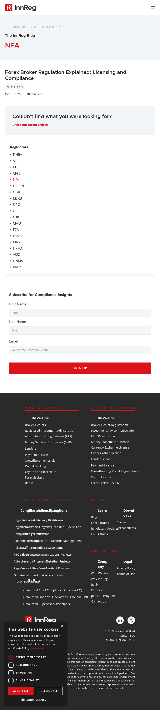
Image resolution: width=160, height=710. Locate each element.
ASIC (16, 254)
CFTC (17, 173)
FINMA (18, 261)
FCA (16, 229)
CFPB (17, 223)
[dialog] (35, 664)
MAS (16, 242)
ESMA (17, 236)
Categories (47, 27)
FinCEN (18, 186)
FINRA (17, 154)
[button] (35, 700)
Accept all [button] (21, 691)
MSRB (17, 198)
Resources (19, 27)
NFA (62, 27)
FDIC (16, 217)
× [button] (62, 626)
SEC (16, 161)
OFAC (17, 192)
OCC (16, 211)
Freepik (119, 688)
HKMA (17, 248)
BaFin (17, 267)
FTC (16, 167)
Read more (37, 648)
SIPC (16, 204)
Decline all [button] (49, 691)
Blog (33, 27)
